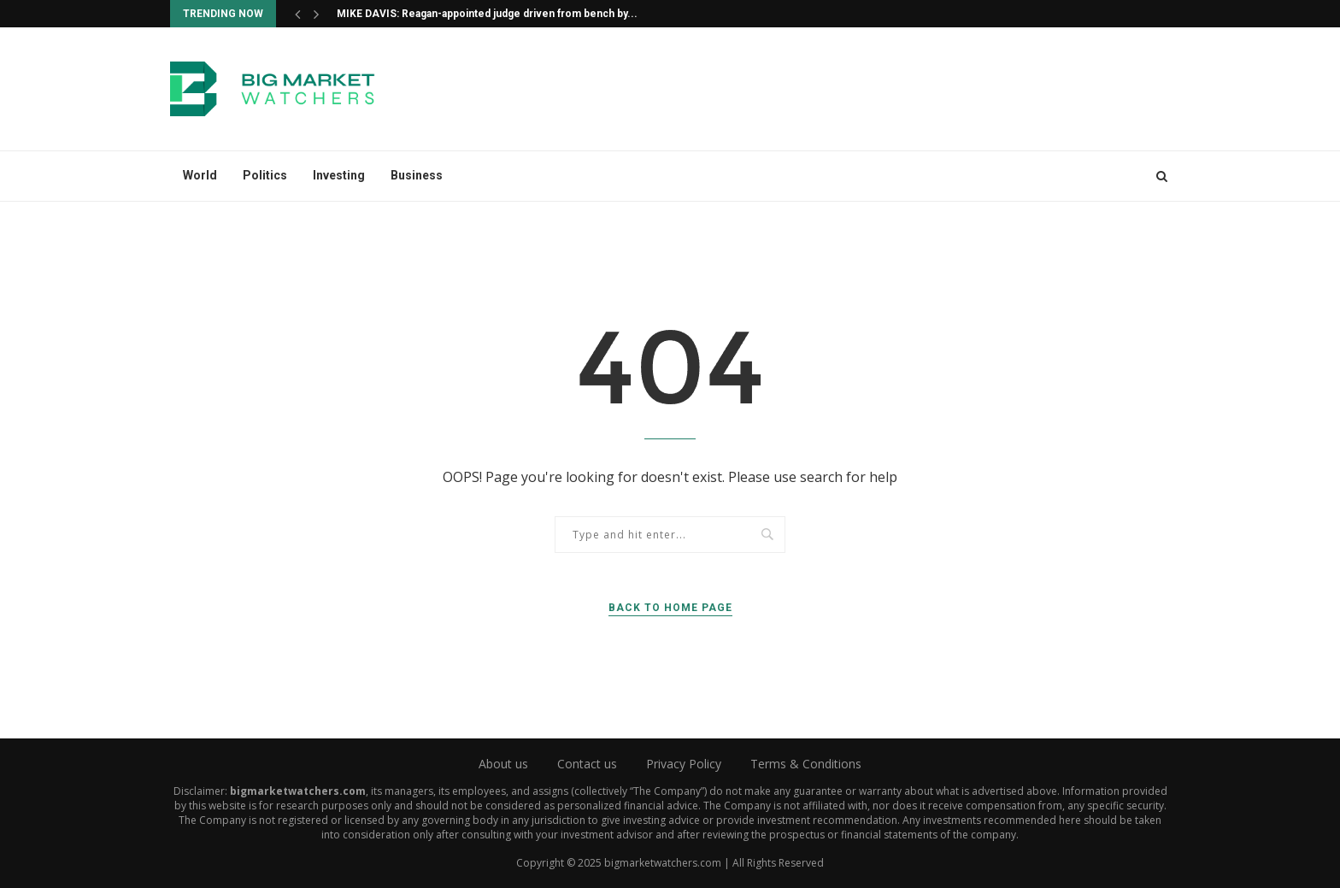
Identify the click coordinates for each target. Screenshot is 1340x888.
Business (417, 175)
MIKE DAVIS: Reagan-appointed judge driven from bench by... (487, 14)
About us (503, 764)
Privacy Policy (683, 764)
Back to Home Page (670, 608)
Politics (265, 175)
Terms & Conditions (805, 764)
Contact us (587, 764)
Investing (339, 175)
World (200, 175)
